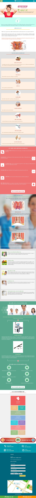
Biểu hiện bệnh (14, 469)
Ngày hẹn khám (14, 472)
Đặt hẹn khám (22, 475)
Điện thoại (13, 466)
